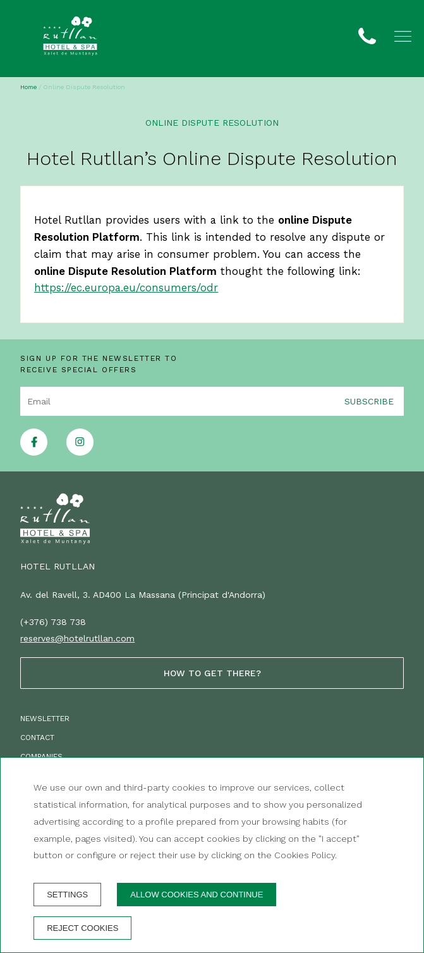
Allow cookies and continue (196, 894)
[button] (402, 36)
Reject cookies (82, 928)
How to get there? (212, 673)
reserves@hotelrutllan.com (77, 638)
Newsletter (45, 718)
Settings (67, 894)
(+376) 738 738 (53, 622)
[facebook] (33, 452)
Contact (37, 737)
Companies (41, 756)
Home (28, 86)
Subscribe (369, 401)
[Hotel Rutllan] (70, 38)
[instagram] (80, 452)
